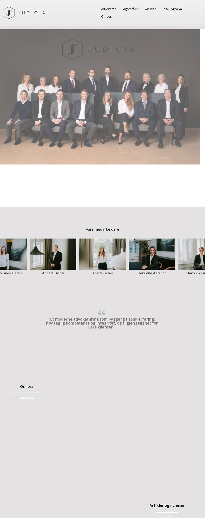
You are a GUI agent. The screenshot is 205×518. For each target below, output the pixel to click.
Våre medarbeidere (102, 229)
